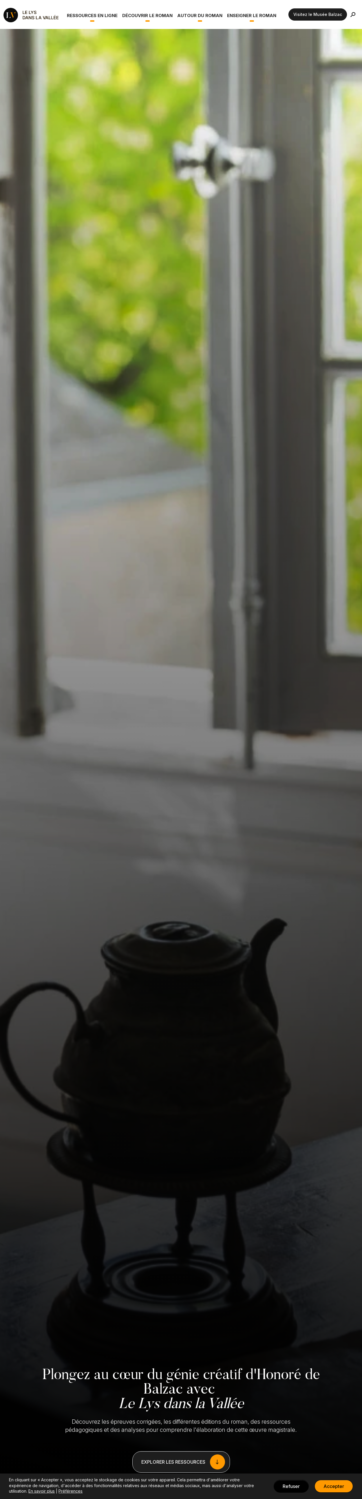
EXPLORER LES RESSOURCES (173, 1462)
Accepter (333, 1486)
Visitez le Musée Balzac (317, 14)
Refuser (291, 1486)
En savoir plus (41, 1491)
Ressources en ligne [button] (92, 15)
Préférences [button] (70, 1491)
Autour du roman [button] (199, 15)
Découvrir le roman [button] (147, 15)
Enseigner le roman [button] (251, 15)
